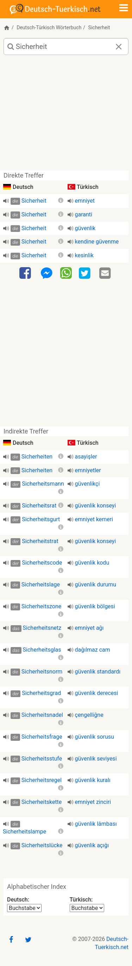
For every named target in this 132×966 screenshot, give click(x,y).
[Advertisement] (66, 115)
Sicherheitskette (41, 802)
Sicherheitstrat (40, 541)
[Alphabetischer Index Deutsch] (24, 908)
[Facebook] (26, 273)
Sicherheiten (36, 456)
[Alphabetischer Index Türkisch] (87, 908)
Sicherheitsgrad (41, 693)
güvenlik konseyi (95, 505)
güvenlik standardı (98, 671)
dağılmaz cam (92, 649)
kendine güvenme (97, 241)
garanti (83, 214)
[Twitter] (85, 273)
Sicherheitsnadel (42, 715)
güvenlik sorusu (94, 736)
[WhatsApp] (66, 272)
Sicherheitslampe (24, 831)
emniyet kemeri (94, 519)
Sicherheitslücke (42, 845)
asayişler (86, 456)
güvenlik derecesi (96, 693)
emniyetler (88, 470)
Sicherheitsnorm (42, 671)
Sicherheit (33, 200)
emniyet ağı (89, 627)
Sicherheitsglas (42, 649)
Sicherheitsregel (41, 780)
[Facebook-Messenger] (46, 273)
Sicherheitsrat (39, 505)
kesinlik (84, 255)
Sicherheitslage (40, 584)
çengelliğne (89, 715)
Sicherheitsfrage (41, 736)
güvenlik (85, 228)
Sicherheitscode (42, 562)
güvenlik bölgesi (95, 606)
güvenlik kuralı (93, 780)
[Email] (106, 273)
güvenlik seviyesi (96, 758)
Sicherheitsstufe (41, 758)
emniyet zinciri (93, 802)
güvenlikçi (87, 483)
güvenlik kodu (92, 562)
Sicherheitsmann (43, 483)
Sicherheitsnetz (42, 627)
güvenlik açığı (92, 845)
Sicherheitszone (41, 606)
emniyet (85, 200)
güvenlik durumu (96, 584)
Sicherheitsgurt (41, 519)
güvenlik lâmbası (96, 823)
